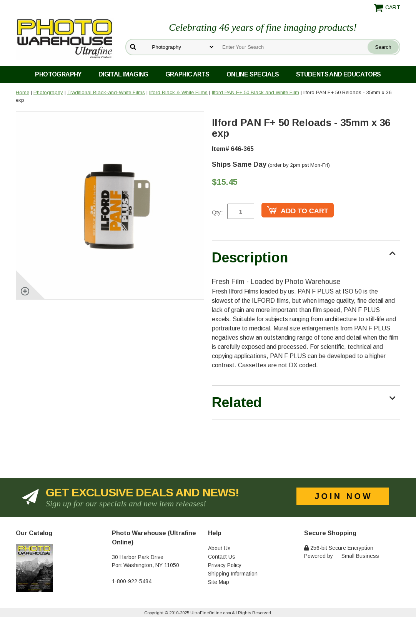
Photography (58, 74)
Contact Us (221, 557)
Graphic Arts (187, 74)
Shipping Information (233, 574)
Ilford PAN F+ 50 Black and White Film (255, 92)
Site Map (218, 582)
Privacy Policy (224, 565)
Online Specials (252, 74)
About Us (219, 548)
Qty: (217, 212)
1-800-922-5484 (131, 581)
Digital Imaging (123, 74)
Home (22, 92)
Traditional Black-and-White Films (106, 92)
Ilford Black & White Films (178, 92)
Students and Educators (338, 74)
